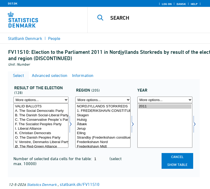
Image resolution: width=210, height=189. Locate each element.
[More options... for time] (164, 100)
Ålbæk (102, 124)
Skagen (102, 115)
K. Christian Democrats (40, 133)
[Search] (156, 18)
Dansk (181, 4)
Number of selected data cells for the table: (53, 158)
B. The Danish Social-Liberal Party (40, 115)
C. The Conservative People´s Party (40, 120)
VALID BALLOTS (40, 106)
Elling (102, 133)
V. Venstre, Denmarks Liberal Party (40, 142)
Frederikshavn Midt (102, 146)
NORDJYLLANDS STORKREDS (102, 106)
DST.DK (12, 3)
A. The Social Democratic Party (40, 111)
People (54, 38)
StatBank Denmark (25, 38)
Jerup (102, 129)
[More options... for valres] (40, 100)
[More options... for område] (102, 100)
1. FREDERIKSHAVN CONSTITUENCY (102, 111)
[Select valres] (40, 125)
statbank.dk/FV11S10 (79, 184)
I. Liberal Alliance (40, 129)
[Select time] (164, 125)
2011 (164, 106)
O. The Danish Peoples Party (40, 137)
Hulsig (102, 120)
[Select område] (102, 125)
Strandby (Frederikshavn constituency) (102, 137)
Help (194, 4)
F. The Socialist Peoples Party (40, 124)
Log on (167, 4)
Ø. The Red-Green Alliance (40, 146)
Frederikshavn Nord (102, 142)
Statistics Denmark (42, 184)
